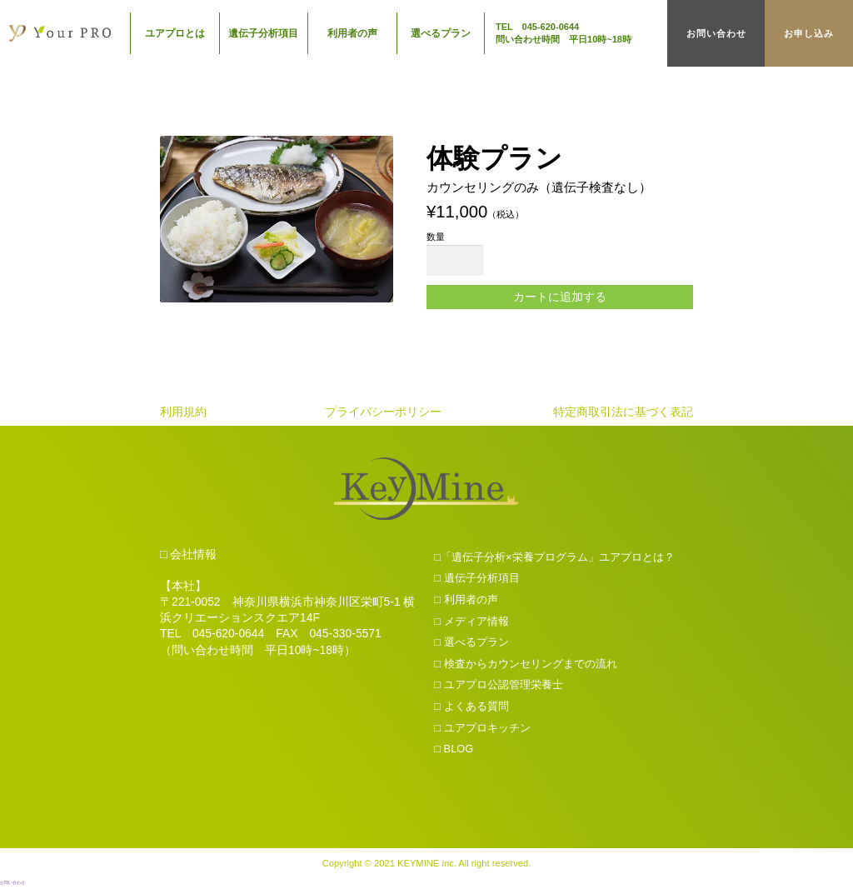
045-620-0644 (228, 635)
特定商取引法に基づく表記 (623, 413)
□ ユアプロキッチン (482, 729)
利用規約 (183, 413)
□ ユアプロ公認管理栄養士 (498, 687)
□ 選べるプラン (471, 644)
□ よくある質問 (471, 708)
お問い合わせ (716, 33)
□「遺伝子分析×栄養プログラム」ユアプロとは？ (554, 558)
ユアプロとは (175, 33)
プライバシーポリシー (383, 413)
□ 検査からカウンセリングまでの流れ (525, 665)
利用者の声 (352, 33)
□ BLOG (453, 751)
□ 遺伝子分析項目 (476, 580)
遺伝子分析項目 (263, 33)
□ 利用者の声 (465, 602)
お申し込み (809, 33)
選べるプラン (441, 33)
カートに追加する (560, 298)
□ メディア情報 (471, 623)
